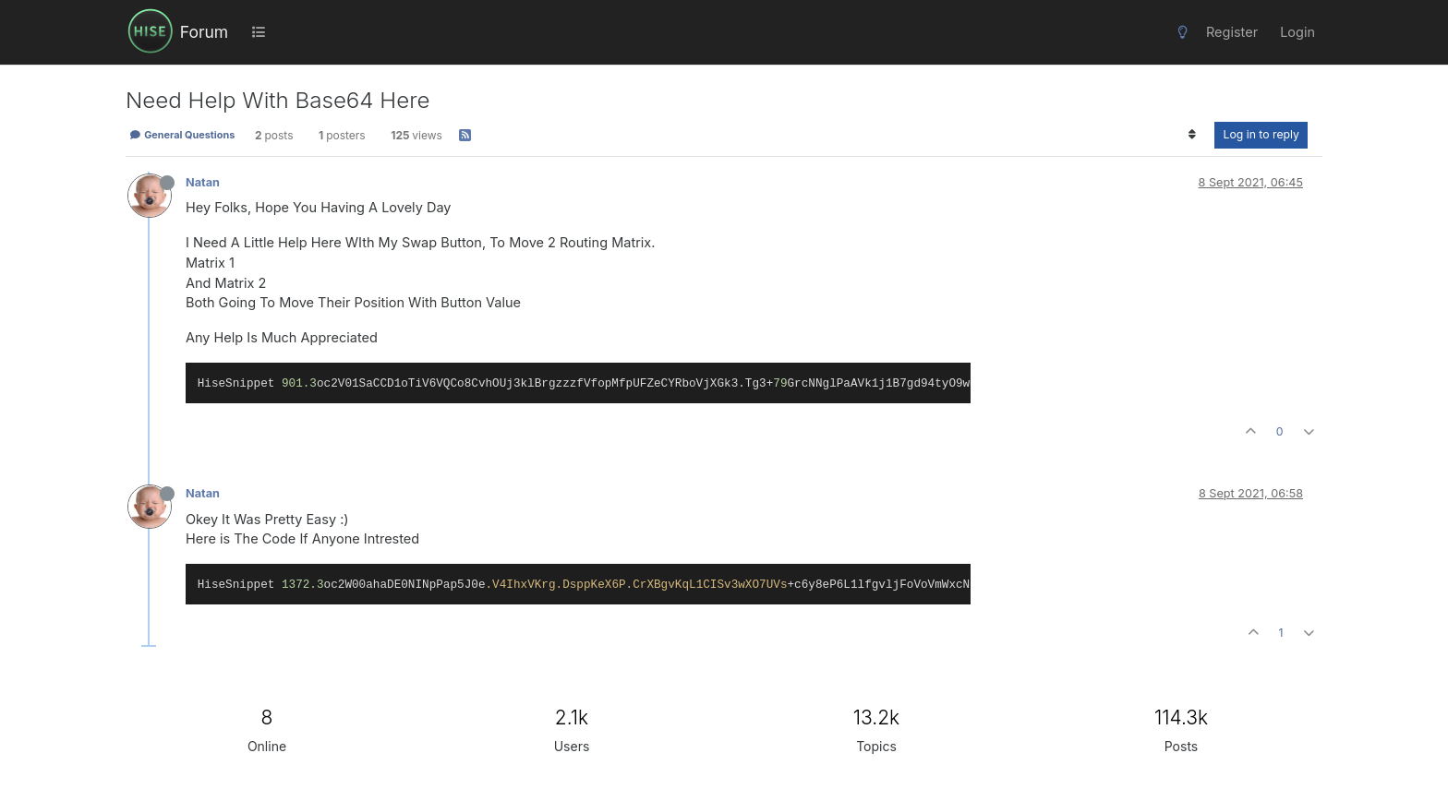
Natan (203, 182)
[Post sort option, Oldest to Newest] (1191, 135)
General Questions (182, 134)
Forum (204, 32)
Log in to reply (1261, 134)
